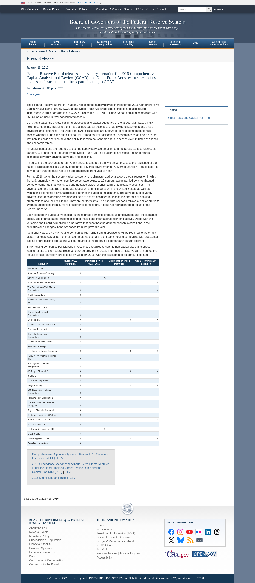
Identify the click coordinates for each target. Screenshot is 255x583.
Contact (161, 8)
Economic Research (42, 552)
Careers (128, 8)
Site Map (101, 8)
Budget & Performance (111, 541)
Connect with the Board (44, 564)
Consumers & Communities (219, 43)
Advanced (219, 9)
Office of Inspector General (113, 537)
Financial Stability (40, 544)
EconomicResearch (175, 43)
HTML (61, 458)
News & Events (47, 51)
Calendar (70, 8)
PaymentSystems (152, 43)
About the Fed (38, 528)
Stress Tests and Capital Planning (189, 117)
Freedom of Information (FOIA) (116, 533)
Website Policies (107, 553)
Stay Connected (30, 8)
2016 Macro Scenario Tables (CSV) (54, 477)
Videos (150, 8)
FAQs (139, 8)
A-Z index (115, 8)
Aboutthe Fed (33, 43)
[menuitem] (33, 44)
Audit (130, 541)
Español (102, 549)
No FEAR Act (105, 545)
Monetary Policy (39, 536)
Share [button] (33, 94)
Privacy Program (130, 553)
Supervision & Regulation (45, 540)
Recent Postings (52, 8)
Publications (86, 8)
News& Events (56, 43)
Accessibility (104, 557)
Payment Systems (40, 548)
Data (195, 42)
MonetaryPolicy (79, 43)
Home (30, 51)
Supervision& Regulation (104, 43)
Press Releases (70, 51)
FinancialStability (128, 43)
